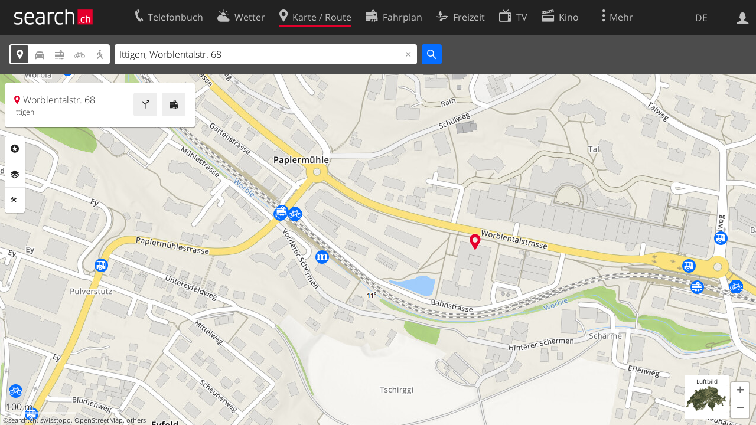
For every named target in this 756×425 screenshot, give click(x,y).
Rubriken (15, 148)
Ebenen (15, 174)
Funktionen (15, 200)
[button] (740, 391)
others (136, 420)
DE (701, 17)
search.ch (22, 420)
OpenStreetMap (98, 420)
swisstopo (55, 420)
